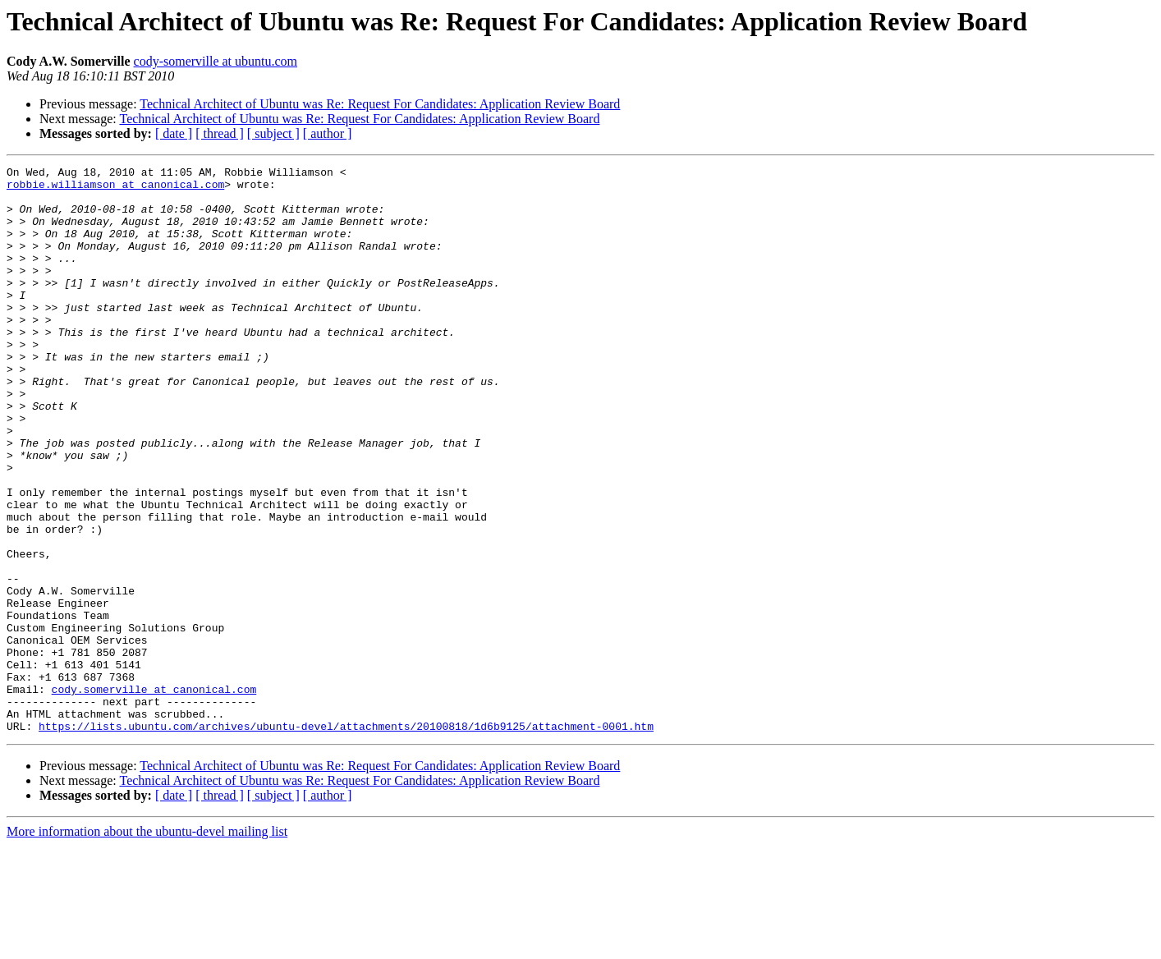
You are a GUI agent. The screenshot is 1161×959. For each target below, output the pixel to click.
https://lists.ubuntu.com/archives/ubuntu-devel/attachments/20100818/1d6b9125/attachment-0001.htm (346, 839)
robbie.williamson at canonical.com (115, 188)
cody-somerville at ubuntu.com (216, 61)
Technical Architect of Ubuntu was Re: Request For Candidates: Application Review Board (380, 104)
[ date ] (173, 133)
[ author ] (327, 133)
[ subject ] (273, 133)
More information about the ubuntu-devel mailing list (147, 945)
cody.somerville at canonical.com (154, 794)
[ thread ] (219, 133)
